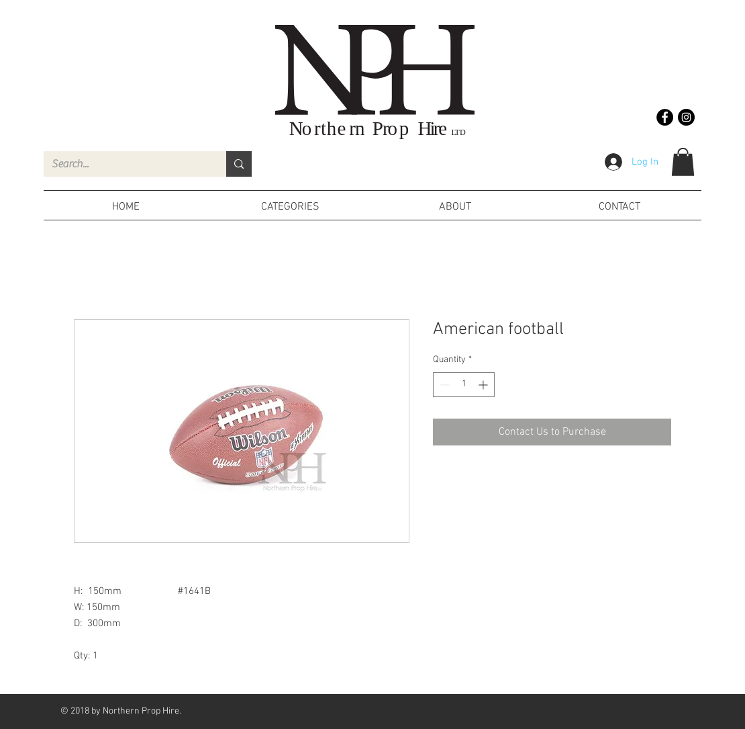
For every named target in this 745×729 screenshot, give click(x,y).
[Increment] (484, 384)
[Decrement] (443, 384)
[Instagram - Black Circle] (686, 117)
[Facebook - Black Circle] (664, 117)
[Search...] (125, 164)
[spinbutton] (464, 384)
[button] (683, 162)
